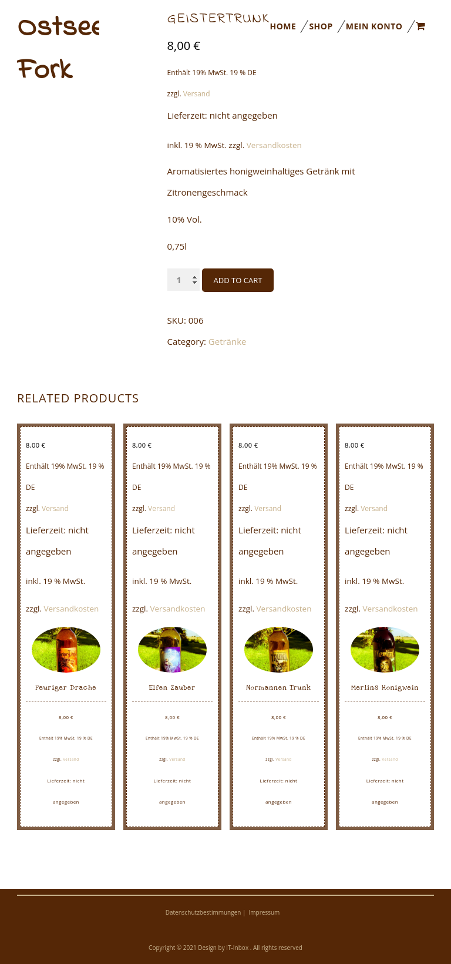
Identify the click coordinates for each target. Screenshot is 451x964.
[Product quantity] (183, 279)
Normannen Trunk (278, 687)
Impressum (264, 912)
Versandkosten (274, 145)
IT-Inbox (238, 947)
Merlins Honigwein (385, 687)
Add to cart (238, 280)
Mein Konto (374, 26)
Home (283, 26)
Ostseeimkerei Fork (58, 49)
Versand (55, 508)
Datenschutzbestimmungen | (206, 912)
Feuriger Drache (65, 687)
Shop (320, 26)
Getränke (227, 341)
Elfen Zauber (172, 687)
